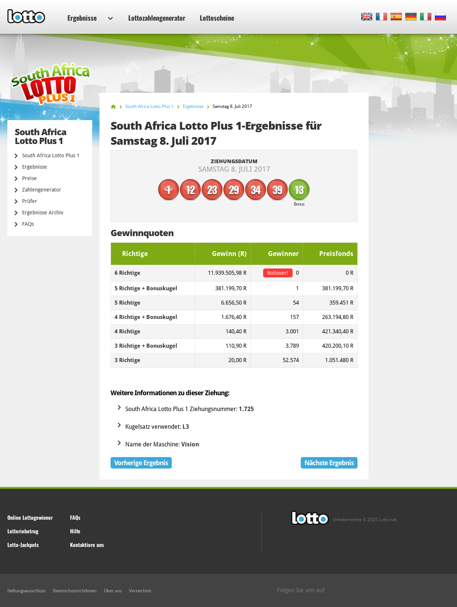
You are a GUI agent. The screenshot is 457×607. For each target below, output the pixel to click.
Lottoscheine (217, 17)
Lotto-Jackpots (23, 544)
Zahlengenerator (41, 190)
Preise (29, 178)
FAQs (28, 224)
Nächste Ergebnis (329, 463)
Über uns (113, 590)
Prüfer (29, 201)
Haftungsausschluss (26, 590)
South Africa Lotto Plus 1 (51, 155)
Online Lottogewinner (30, 517)
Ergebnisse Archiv (42, 212)
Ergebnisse (90, 17)
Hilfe (75, 531)
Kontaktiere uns (87, 544)
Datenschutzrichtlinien (75, 590)
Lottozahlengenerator (156, 17)
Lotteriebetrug (22, 531)
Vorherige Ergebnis (141, 463)
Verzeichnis (140, 590)
